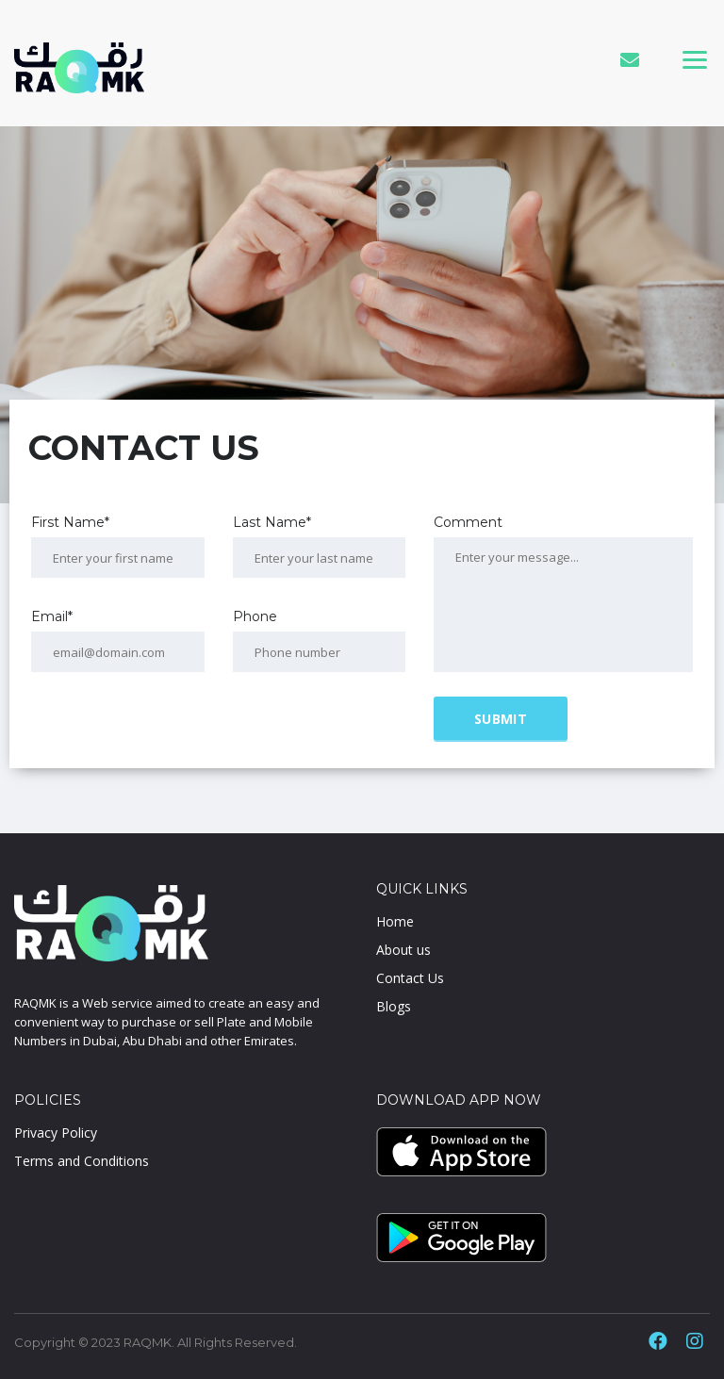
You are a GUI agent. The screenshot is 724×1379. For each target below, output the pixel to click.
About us (403, 950)
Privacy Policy (55, 1132)
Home (395, 921)
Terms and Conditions (81, 1161)
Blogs (393, 1006)
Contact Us (410, 978)
